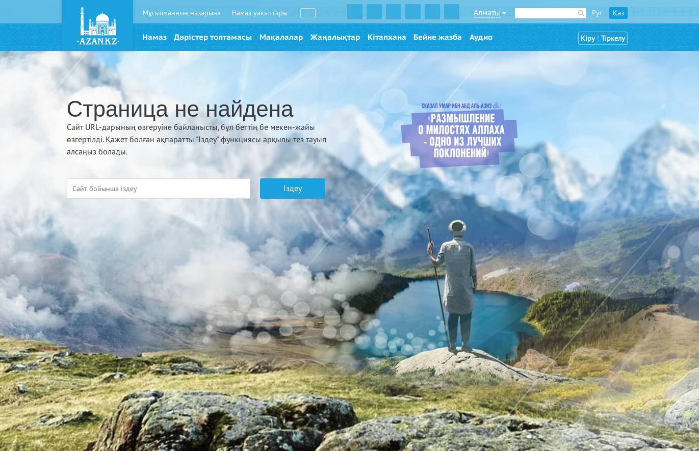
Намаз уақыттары (260, 13)
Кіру (588, 38)
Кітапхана (387, 37)
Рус (597, 13)
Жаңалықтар (335, 37)
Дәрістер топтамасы (213, 37)
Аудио (481, 37)
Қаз (618, 13)
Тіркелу (613, 38)
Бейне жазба (437, 37)
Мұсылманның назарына (182, 13)
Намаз (154, 37)
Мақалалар (281, 37)
